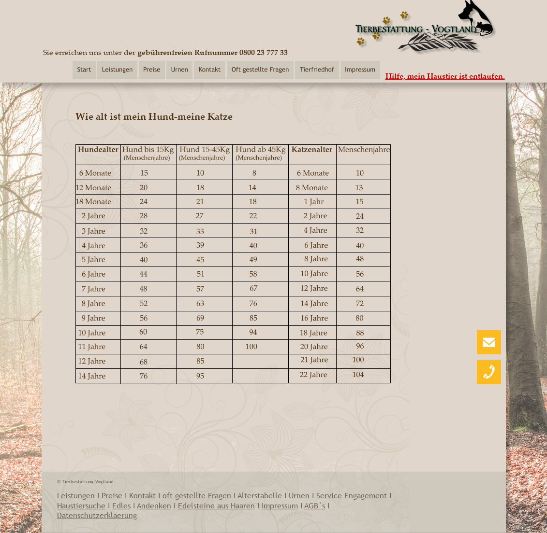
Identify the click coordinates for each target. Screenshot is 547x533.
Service (329, 495)
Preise (112, 495)
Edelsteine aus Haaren (216, 505)
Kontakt (142, 495)
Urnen (299, 495)
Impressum (280, 505)
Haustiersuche (81, 505)
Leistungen (76, 495)
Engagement (365, 495)
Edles (121, 505)
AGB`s (314, 505)
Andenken (154, 505)
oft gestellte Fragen (197, 495)
